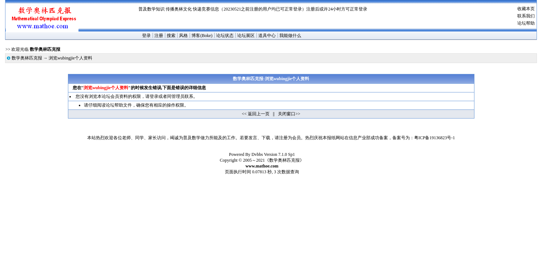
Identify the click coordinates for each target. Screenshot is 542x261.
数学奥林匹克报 (27, 58)
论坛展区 (246, 35)
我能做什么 (290, 35)
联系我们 (526, 15)
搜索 (171, 35)
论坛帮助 (526, 23)
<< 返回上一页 (256, 113)
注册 (158, 35)
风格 (183, 35)
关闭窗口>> (289, 113)
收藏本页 (526, 8)
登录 (146, 35)
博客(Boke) (201, 35)
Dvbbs (257, 154)
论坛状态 (225, 35)
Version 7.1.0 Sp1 (279, 154)
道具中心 (267, 35)
